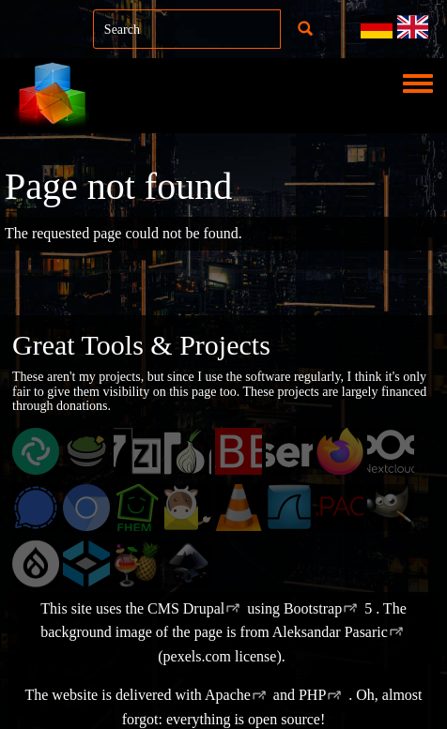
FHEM (146, 508)
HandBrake (158, 564)
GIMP (397, 508)
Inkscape (201, 564)
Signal (42, 508)
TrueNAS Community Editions (108, 583)
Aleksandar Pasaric (330, 632)
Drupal (45, 564)
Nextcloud (407, 452)
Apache (228, 695)
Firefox (349, 452)
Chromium (105, 508)
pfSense (300, 452)
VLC (241, 508)
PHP (312, 695)
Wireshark (307, 508)
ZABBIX (252, 452)
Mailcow (201, 508)
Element (47, 452)
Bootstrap (313, 608)
